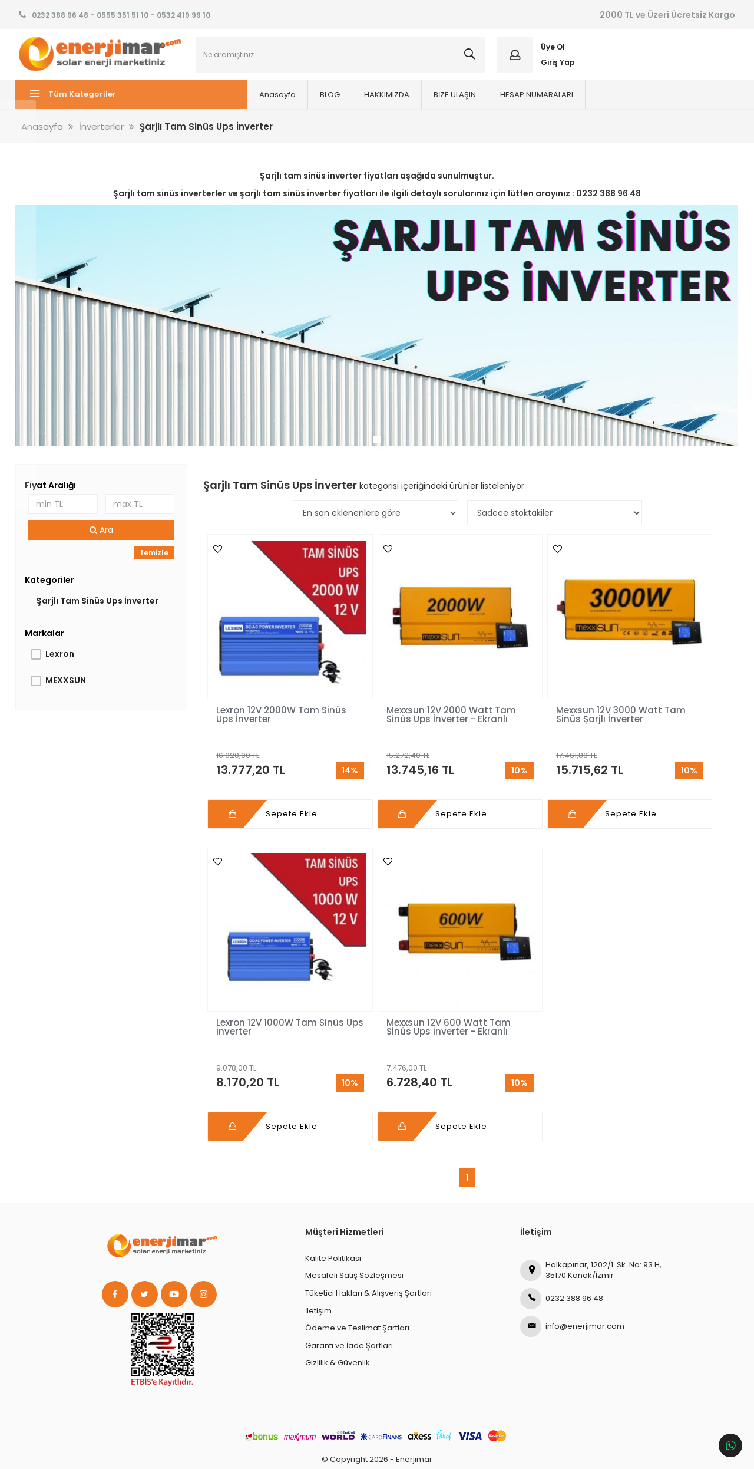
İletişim (318, 1267)
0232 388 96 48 (60, 15)
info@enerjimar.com (572, 1282)
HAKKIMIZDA (337, 103)
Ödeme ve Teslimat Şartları (357, 1284)
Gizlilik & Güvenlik (337, 1319)
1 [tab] (377, 444)
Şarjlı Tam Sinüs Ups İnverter (100, 607)
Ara (104, 536)
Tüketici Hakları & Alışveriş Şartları (368, 1249)
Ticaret (308, 1454)
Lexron (62, 660)
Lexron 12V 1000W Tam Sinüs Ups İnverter (658, 696)
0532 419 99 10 (183, 15)
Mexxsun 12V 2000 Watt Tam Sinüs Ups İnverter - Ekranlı (401, 701)
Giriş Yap (557, 66)
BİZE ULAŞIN (405, 103)
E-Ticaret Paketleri (369, 1454)
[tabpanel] (377, 333)
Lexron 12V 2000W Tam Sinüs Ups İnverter (269, 696)
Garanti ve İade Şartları (349, 1301)
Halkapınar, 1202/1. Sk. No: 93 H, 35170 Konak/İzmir (591, 1227)
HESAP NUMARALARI (487, 103)
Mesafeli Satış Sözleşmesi (354, 1232)
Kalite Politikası (333, 1214)
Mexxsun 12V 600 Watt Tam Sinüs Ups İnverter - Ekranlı (270, 988)
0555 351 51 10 (122, 15)
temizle (156, 559)
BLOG (280, 103)
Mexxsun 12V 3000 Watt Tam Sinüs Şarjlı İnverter (531, 701)
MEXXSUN (68, 687)
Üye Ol (552, 52)
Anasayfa (228, 103)
